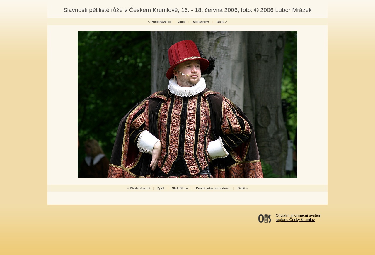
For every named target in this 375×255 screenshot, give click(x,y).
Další (220, 21)
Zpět (181, 21)
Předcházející (161, 21)
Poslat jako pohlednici (213, 188)
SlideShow (201, 21)
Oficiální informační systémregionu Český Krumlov (298, 217)
